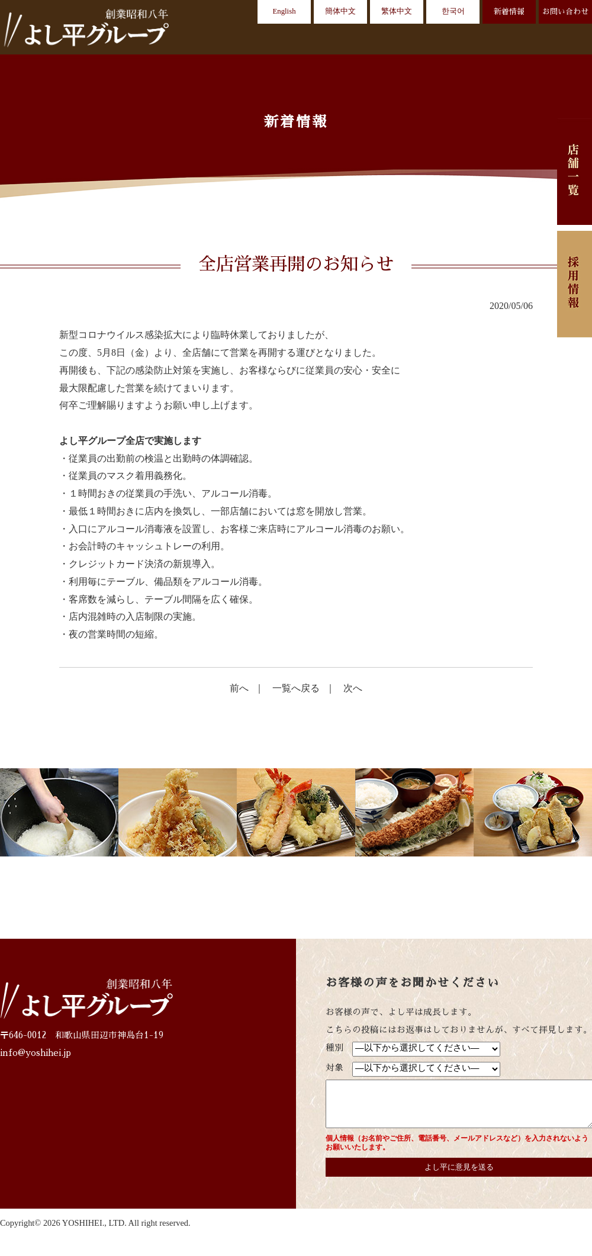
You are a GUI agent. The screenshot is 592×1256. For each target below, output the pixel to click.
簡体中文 (340, 11)
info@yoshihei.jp (35, 1053)
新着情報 (509, 11)
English (283, 11)
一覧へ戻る (296, 688)
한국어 (453, 11)
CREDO (357, 41)
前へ (239, 688)
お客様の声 (452, 41)
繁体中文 (396, 11)
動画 (401, 41)
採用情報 (567, 41)
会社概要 (512, 41)
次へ (352, 688)
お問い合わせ (565, 11)
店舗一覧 (303, 41)
